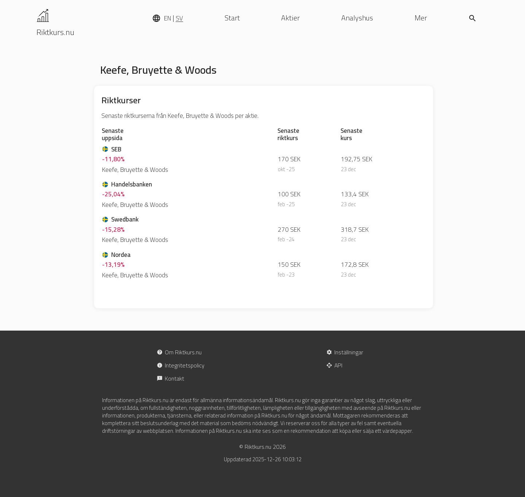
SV (179, 18)
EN (167, 18)
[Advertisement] (469, 198)
